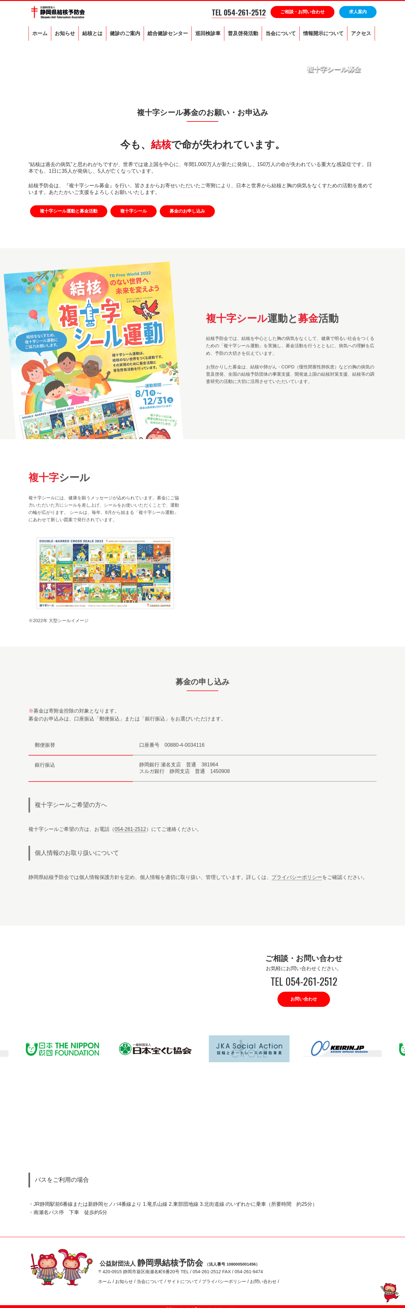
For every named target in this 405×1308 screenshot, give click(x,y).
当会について (280, 33)
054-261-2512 (130, 834)
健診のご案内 (125, 33)
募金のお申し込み (187, 211)
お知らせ (65, 33)
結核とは (92, 33)
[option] (156, 1049)
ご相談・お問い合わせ (302, 11)
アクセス (361, 33)
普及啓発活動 (243, 33)
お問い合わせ (303, 998)
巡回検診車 (208, 33)
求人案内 (358, 11)
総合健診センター (167, 33)
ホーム (39, 33)
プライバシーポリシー (296, 882)
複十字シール (133, 211)
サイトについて (182, 1278)
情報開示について (323, 33)
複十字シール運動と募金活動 (68, 211)
